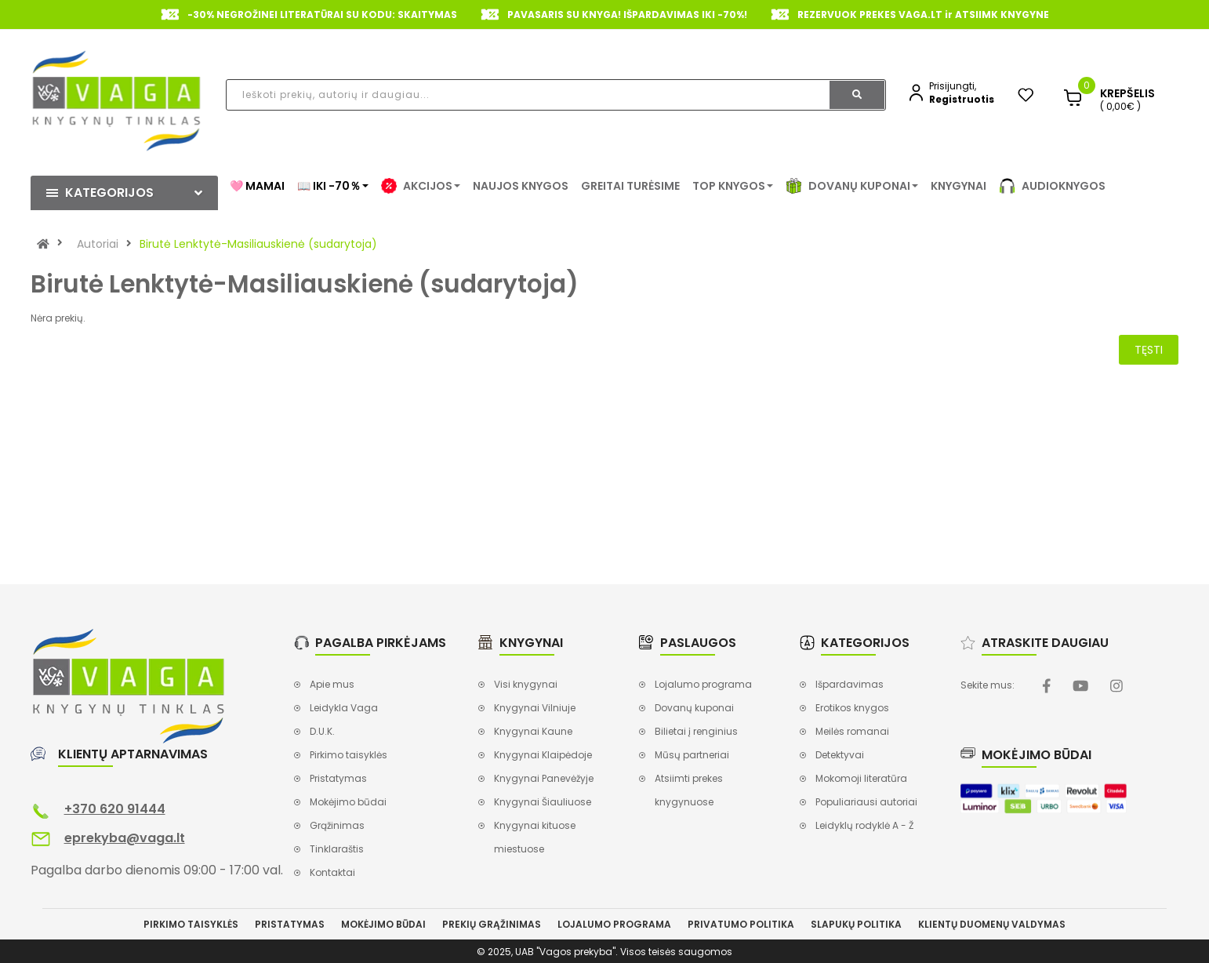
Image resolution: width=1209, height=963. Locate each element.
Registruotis (961, 99)
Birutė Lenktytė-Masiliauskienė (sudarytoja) (258, 244)
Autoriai (97, 244)
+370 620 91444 (114, 809)
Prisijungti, (952, 86)
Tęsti (1149, 350)
